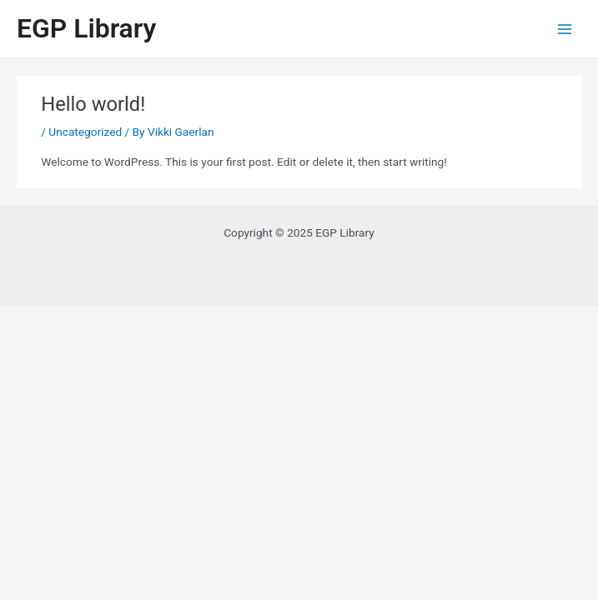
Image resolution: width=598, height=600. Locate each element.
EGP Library (86, 28)
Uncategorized (85, 131)
